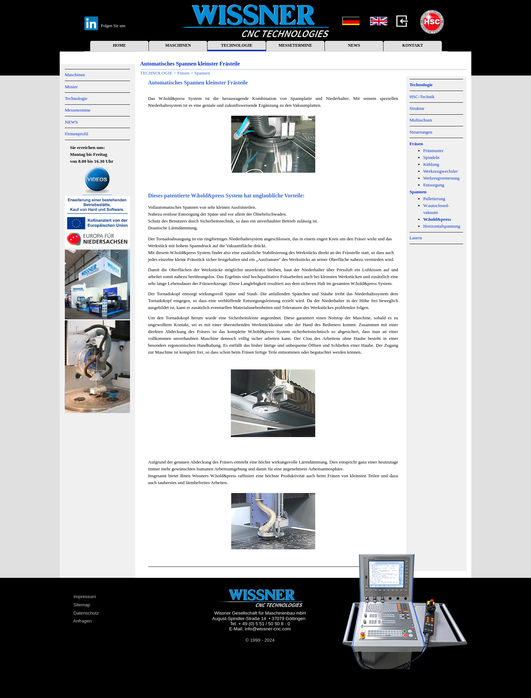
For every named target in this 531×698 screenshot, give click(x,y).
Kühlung (431, 164)
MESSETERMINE (295, 45)
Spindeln (431, 157)
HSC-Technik (422, 96)
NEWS (354, 45)
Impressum (84, 596)
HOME (119, 45)
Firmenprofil (76, 133)
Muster (71, 86)
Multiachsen (421, 120)
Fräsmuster (433, 150)
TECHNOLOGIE (236, 45)
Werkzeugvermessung (441, 178)
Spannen (202, 73)
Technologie (76, 98)
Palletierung (434, 198)
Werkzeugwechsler (440, 171)
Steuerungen (421, 132)
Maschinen (75, 74)
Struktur (417, 108)
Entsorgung (433, 184)
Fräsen (183, 73)
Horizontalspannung (441, 226)
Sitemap (81, 604)
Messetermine (78, 110)
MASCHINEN (178, 45)
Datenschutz (86, 613)
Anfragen (82, 620)
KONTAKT (412, 45)
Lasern (416, 237)
